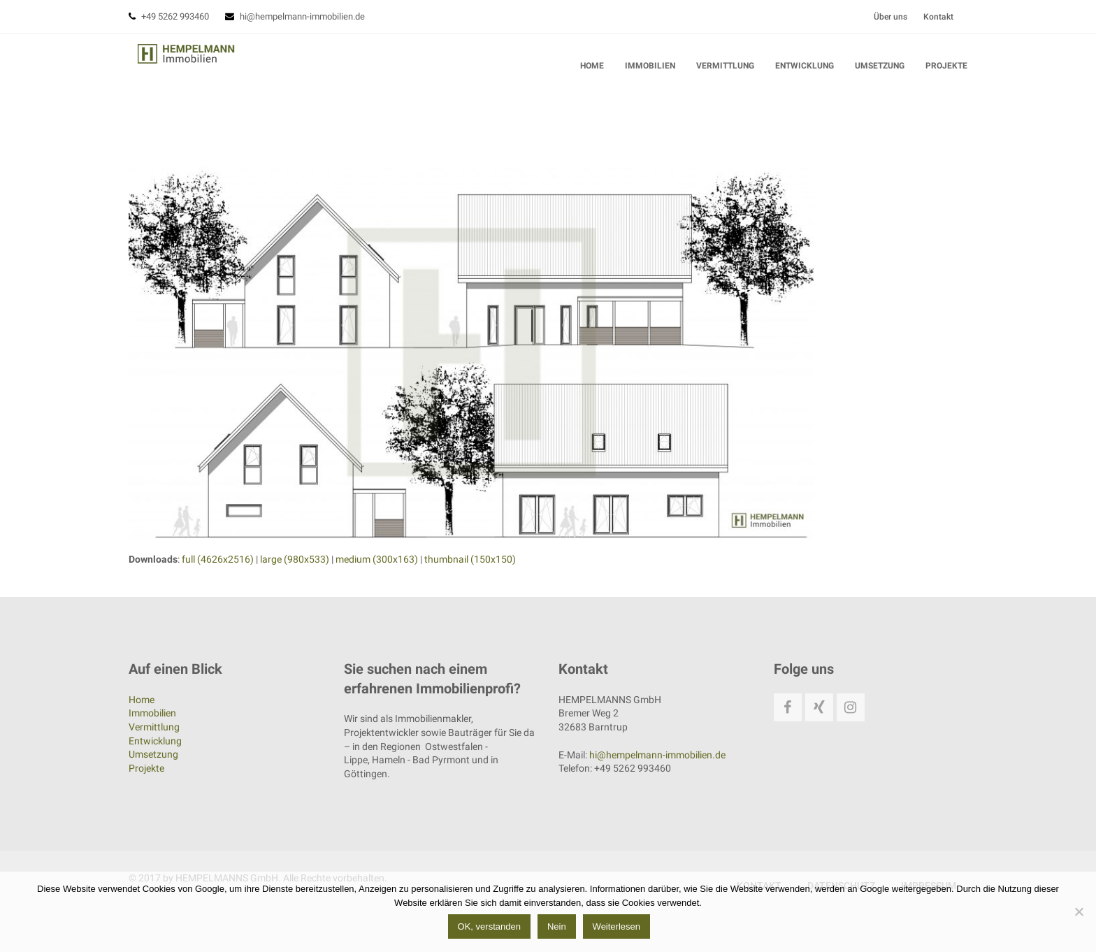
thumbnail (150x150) (470, 561)
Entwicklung (155, 740)
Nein (559, 929)
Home (141, 699)
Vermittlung (154, 727)
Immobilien (152, 713)
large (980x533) (294, 561)
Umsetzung (153, 754)
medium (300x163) (377, 561)
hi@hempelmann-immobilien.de (302, 16)
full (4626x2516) (218, 561)
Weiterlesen (618, 929)
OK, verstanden (491, 929)
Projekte (146, 768)
